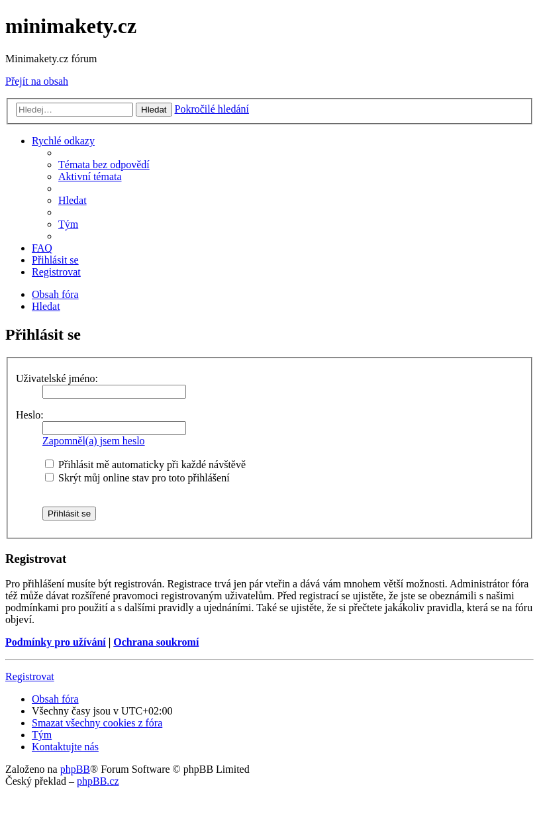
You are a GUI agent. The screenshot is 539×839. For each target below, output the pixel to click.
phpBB (75, 769)
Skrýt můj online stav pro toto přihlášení (137, 477)
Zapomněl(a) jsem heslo (93, 440)
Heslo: (30, 414)
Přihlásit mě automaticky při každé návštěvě (145, 464)
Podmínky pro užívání (55, 642)
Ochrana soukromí (156, 642)
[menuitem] (104, 164)
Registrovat (29, 676)
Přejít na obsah (36, 81)
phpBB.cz (98, 781)
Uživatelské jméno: (57, 378)
